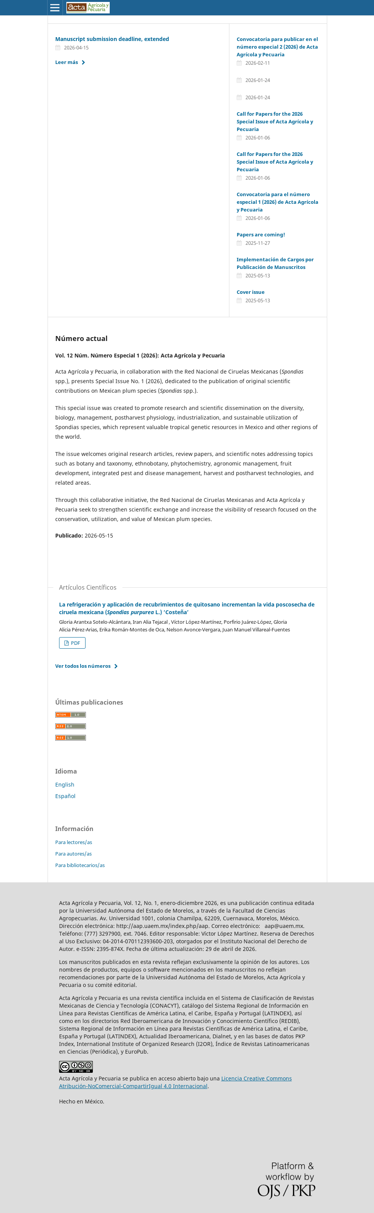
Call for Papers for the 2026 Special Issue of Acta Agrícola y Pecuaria (275, 121)
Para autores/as (73, 853)
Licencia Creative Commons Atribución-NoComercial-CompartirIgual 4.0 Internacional (175, 1082)
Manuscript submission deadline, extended (112, 39)
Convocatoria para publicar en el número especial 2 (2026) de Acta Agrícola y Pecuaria (277, 47)
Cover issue (251, 291)
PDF (75, 642)
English (64, 784)
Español (65, 796)
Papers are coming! (261, 234)
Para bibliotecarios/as (80, 865)
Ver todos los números (82, 665)
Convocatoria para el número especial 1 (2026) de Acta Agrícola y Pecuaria (277, 202)
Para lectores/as (73, 842)
